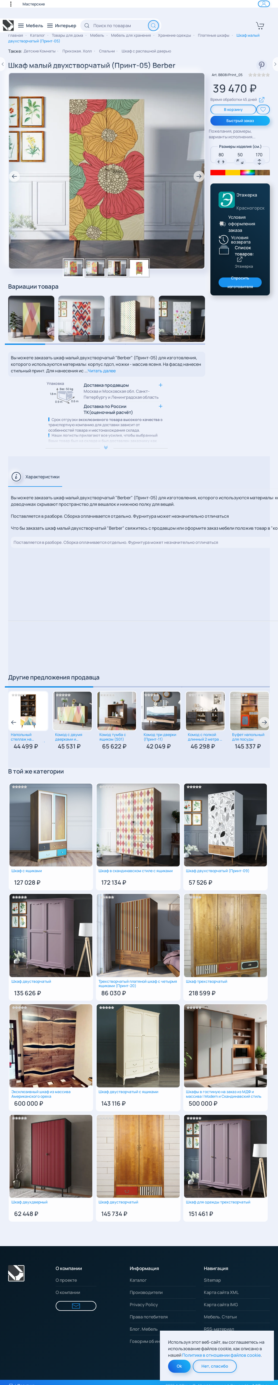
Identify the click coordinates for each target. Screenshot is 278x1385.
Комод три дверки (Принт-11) (160, 737)
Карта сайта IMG (221, 1305)
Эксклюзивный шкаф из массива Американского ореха (41, 1094)
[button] (13, 4)
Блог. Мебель (144, 1329)
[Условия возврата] (239, 240)
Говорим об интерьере (153, 1341)
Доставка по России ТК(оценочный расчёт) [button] (108, 409)
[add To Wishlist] (263, 109)
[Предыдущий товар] (2, 64)
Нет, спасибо (214, 1366)
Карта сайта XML (221, 1292)
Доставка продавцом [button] (121, 391)
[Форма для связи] (76, 1306)
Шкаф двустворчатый (31, 981)
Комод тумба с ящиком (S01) (112, 737)
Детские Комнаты (40, 51)
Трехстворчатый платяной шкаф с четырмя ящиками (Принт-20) (138, 983)
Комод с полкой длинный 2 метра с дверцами (205, 737)
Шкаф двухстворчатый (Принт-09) (217, 871)
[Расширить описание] (107, 448)
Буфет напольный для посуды (248, 737)
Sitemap (212, 1280)
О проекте (66, 1280)
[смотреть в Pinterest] (261, 65)
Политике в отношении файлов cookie (221, 1355)
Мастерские (34, 4)
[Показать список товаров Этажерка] (224, 250)
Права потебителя (149, 1317)
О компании (68, 1292)
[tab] (35, 477)
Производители (146, 1292)
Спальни (107, 51)
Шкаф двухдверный (29, 1202)
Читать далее (102, 371)
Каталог (138, 1280)
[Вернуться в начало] (8, 25)
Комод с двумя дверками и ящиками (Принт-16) (68, 737)
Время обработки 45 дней (237, 99)
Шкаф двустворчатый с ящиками (128, 1092)
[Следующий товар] (275, 64)
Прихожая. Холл (77, 51)
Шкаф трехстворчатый (206, 981)
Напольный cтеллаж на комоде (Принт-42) (28, 737)
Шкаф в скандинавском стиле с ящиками (136, 871)
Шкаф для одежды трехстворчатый (218, 1202)
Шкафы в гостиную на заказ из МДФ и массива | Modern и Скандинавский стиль (223, 1094)
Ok (179, 1366)
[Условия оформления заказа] (222, 224)
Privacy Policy (144, 1305)
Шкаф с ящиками (26, 871)
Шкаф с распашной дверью (146, 51)
